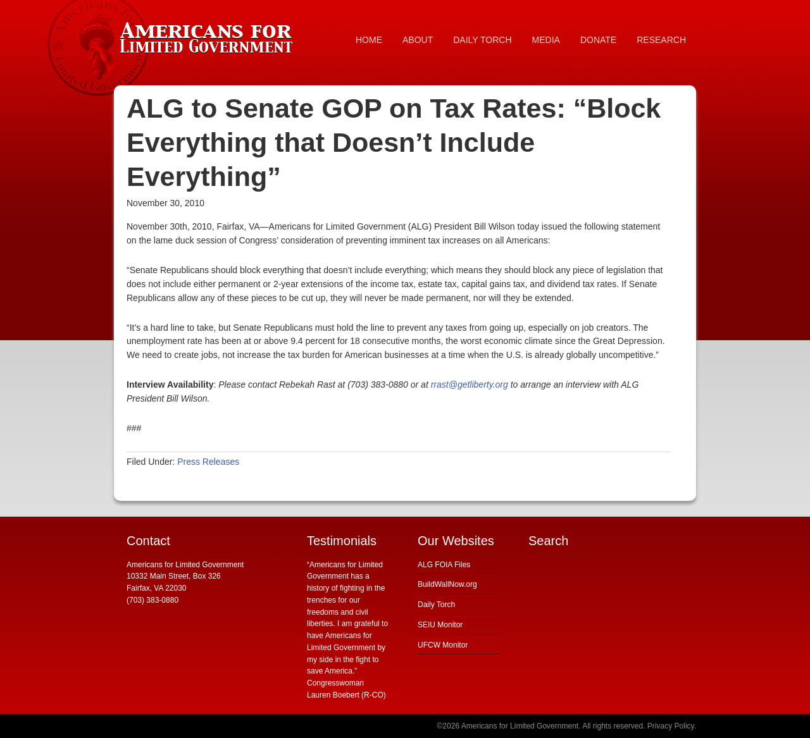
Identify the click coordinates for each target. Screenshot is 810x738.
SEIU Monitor (440, 624)
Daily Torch (436, 604)
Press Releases (208, 462)
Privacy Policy (670, 726)
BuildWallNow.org (447, 584)
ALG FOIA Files (444, 564)
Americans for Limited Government (209, 35)
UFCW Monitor (443, 645)
